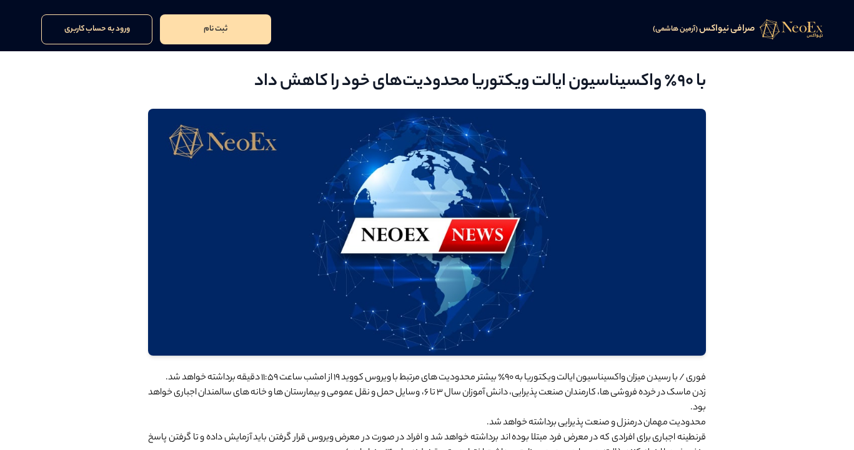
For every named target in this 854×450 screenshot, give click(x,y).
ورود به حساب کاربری (97, 29)
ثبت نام (215, 29)
